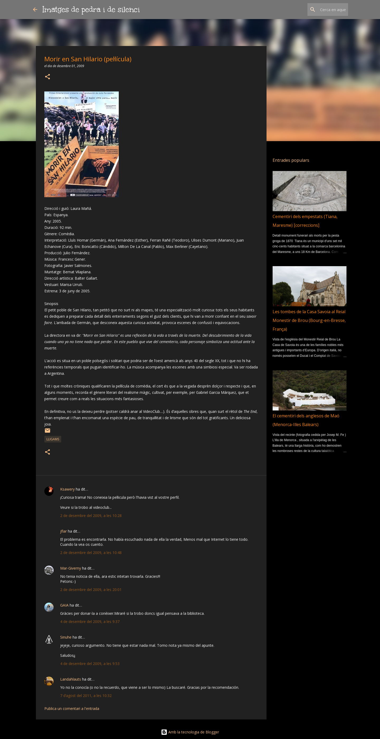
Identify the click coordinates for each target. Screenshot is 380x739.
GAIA (64, 605)
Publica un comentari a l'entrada (71, 708)
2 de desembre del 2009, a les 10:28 (91, 515)
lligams (52, 439)
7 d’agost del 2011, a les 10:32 (86, 695)
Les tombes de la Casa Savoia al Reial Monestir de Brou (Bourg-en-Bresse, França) (309, 320)
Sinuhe (66, 637)
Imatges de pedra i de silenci (91, 9)
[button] (47, 77)
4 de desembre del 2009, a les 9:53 (90, 663)
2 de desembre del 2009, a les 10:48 (91, 552)
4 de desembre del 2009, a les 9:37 (90, 621)
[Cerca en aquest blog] (320, 9)
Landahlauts (70, 679)
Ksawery (67, 489)
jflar (63, 531)
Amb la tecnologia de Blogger (190, 732)
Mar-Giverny (70, 568)
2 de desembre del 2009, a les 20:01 (91, 589)
